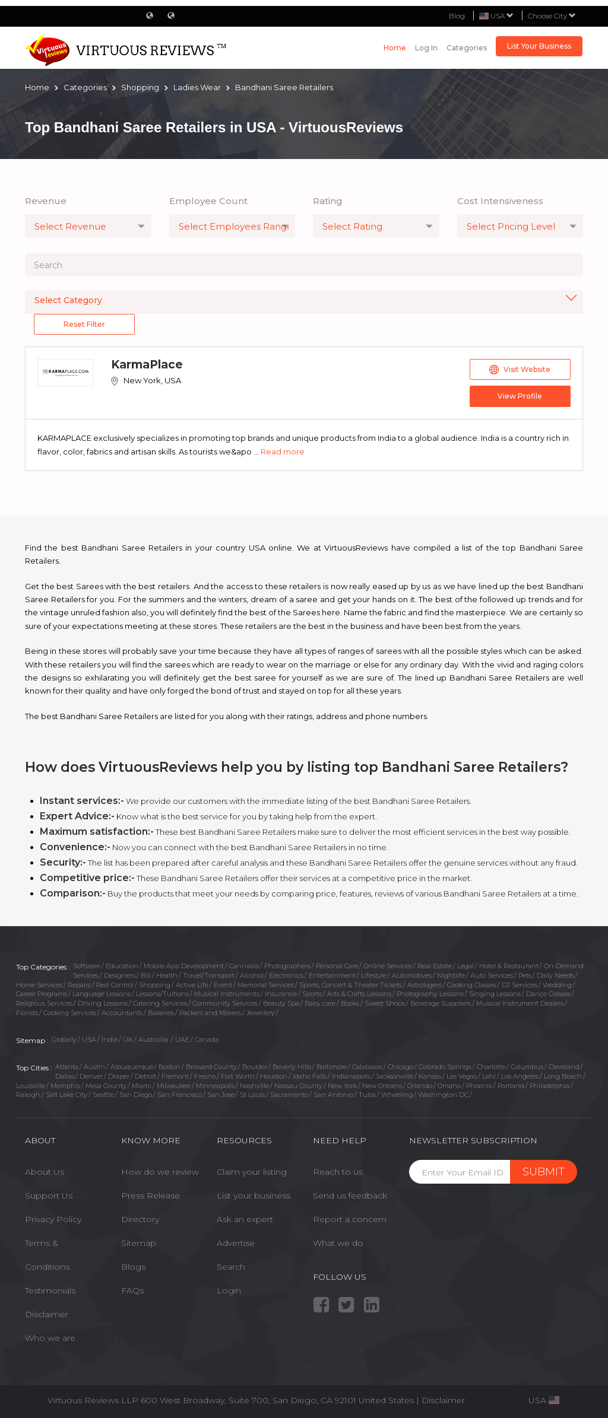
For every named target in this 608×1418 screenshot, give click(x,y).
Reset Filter (84, 324)
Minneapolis (215, 1086)
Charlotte (491, 1067)
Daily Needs (555, 975)
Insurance (281, 994)
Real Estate (434, 966)
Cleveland (564, 1067)
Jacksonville (394, 1076)
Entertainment (332, 975)
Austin (94, 1067)
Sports (312, 994)
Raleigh (28, 1094)
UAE (182, 1039)
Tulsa (367, 1094)
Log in (426, 47)
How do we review (160, 1171)
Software (86, 966)
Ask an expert (245, 1219)
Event (223, 985)
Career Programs (41, 994)
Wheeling (397, 1094)
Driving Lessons (103, 1003)
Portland (511, 1086)
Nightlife (451, 975)
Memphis (65, 1086)
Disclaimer (46, 1314)
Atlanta (66, 1067)
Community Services (225, 1003)
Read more (283, 451)
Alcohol (252, 975)
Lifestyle (374, 975)
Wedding (557, 985)
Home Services (39, 985)
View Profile (520, 396)
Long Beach (563, 1076)
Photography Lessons (430, 994)
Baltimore (331, 1067)
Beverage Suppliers (440, 1003)
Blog (457, 15)
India (110, 1039)
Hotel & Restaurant (509, 966)
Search (231, 1266)
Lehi (489, 1076)
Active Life (192, 985)
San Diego (135, 1094)
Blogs (133, 1266)
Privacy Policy (53, 1219)
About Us (44, 1171)
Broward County (211, 1067)
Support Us (48, 1195)
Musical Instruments (226, 994)
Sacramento (289, 1094)
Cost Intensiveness (500, 200)
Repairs (79, 985)
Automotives (412, 975)
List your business (253, 1195)
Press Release (150, 1195)
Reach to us (338, 1171)
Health (167, 975)
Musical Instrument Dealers (519, 1003)
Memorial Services (266, 985)
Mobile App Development (184, 966)
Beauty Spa (281, 1003)
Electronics (286, 975)
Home (395, 47)
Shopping (154, 985)
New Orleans (382, 1086)
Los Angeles (520, 1076)
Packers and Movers (210, 1013)
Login (229, 1290)
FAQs (132, 1290)
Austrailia (154, 1039)
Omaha (449, 1086)
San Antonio (333, 1094)
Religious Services (44, 1003)
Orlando (419, 1086)
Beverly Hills (292, 1067)
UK (128, 1039)
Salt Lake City (66, 1094)
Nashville (254, 1086)
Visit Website (519, 369)
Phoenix (479, 1086)
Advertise (236, 1243)
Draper (118, 1076)
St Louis (252, 1094)
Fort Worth (238, 1076)
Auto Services (491, 975)
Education (122, 966)
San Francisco (179, 1094)
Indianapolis (351, 1076)
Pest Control (115, 985)
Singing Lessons (495, 994)
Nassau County (298, 1086)
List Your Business (539, 46)
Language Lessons (101, 994)
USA (89, 1039)
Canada (206, 1039)
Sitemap (138, 1243)
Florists (27, 1013)
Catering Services (160, 1003)
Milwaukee (174, 1086)
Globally (64, 1039)
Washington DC (443, 1094)
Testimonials (50, 1290)
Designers (119, 975)
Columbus (527, 1067)
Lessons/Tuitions (162, 994)
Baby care (320, 1003)
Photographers (287, 966)
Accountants (122, 1013)
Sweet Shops (385, 1003)
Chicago (400, 1067)
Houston (273, 1076)
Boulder (254, 1067)
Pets (524, 975)
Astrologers (424, 985)
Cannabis (244, 966)
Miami (141, 1086)
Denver (91, 1076)
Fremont (175, 1076)
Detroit (145, 1076)
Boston (169, 1067)
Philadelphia (549, 1086)
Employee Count (208, 200)
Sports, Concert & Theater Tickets (350, 985)
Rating (328, 200)
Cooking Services (69, 1013)
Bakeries (161, 1013)
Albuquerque (131, 1067)
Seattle (103, 1094)
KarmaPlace (147, 364)
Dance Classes (548, 994)
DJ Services (519, 985)
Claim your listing (252, 1171)
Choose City (552, 15)
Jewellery (260, 1013)
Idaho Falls (310, 1076)
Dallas (64, 1076)
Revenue (45, 200)
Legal (465, 966)
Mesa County (106, 1086)
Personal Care (337, 966)
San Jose (221, 1094)
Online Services (387, 966)
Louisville (30, 1086)
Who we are (50, 1338)
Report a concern (350, 1219)
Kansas (430, 1076)
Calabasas (367, 1067)
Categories (466, 47)
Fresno (205, 1076)
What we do (338, 1243)
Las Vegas (461, 1076)
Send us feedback (350, 1195)
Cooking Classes (471, 985)
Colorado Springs (445, 1067)
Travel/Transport (209, 975)
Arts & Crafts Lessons (359, 994)
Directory (140, 1219)
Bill (146, 975)
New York (342, 1086)
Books (350, 1003)
